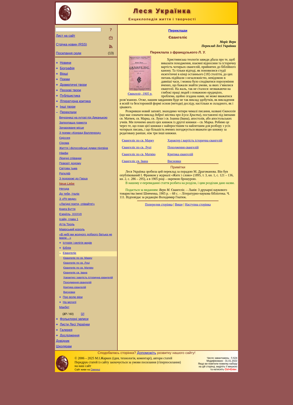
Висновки (69, 317)
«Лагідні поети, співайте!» (77, 221)
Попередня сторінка (159, 204)
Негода (64, 204)
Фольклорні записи (74, 347)
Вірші (64, 75)
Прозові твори (70, 94)
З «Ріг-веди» (68, 215)
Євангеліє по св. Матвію (78, 291)
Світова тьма (68, 181)
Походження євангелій (77, 307)
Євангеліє (69, 275)
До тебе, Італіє (69, 209)
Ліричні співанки (70, 169)
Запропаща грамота (73, 130)
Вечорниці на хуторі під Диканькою (83, 124)
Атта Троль (66, 243)
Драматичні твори (73, 87)
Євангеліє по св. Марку (77, 280)
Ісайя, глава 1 (68, 238)
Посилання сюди (68, 53)
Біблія (67, 269)
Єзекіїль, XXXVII (70, 232)
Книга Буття (67, 226)
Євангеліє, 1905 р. (140, 93)
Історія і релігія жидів (77, 264)
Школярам (64, 377)
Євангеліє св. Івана (75, 296)
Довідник (62, 371)
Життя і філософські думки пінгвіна (83, 158)
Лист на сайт (65, 35)
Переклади (68, 118)
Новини (65, 63)
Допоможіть (146, 384)
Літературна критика (75, 106)
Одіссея (64, 147)
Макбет (64, 334)
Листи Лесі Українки (75, 353)
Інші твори (67, 112)
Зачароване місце (71, 135)
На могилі (69, 329)
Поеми (65, 81)
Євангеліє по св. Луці (76, 286)
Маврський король (72, 249)
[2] (82, 341)
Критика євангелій (74, 312)
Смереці (95, 401)
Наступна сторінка (198, 204)
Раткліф (64, 186)
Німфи (63, 164)
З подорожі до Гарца (73, 192)
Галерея (66, 359)
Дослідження (69, 365)
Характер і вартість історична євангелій (88, 302)
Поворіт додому (70, 175)
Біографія (67, 69)
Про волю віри (73, 323)
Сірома (64, 152)
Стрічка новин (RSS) (71, 44)
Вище (179, 204)
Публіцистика (70, 100)
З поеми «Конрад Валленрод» (80, 141)
